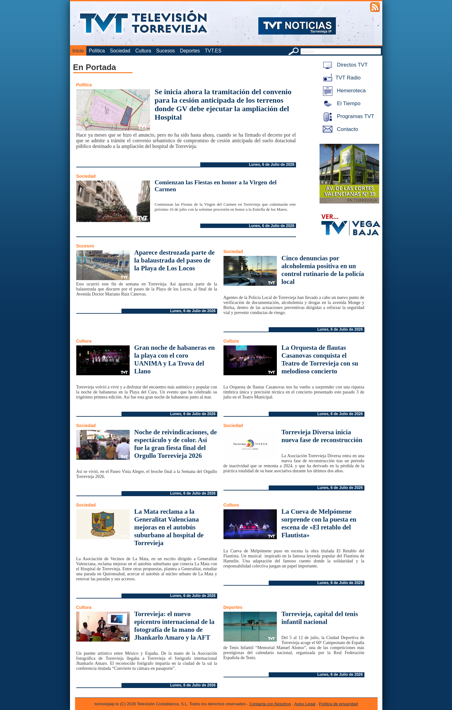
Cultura (143, 50)
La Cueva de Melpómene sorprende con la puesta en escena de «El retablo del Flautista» (319, 523)
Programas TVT (347, 116)
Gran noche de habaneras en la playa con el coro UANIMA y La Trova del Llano (174, 359)
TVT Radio (340, 78)
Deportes (190, 50)
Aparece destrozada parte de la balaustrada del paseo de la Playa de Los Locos (174, 260)
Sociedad (120, 50)
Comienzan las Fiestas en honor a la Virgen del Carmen (216, 185)
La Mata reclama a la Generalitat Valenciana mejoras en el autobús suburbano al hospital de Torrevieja (169, 527)
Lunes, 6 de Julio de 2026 (271, 164)
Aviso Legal (304, 704)
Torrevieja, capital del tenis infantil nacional (320, 618)
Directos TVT (344, 65)
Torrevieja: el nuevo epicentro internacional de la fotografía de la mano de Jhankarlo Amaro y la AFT (174, 625)
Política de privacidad (338, 704)
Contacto (339, 129)
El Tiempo (340, 103)
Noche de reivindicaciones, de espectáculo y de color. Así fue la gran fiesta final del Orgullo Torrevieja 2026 (175, 443)
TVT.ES (213, 50)
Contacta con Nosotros (270, 704)
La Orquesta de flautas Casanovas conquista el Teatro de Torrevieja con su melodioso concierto (320, 359)
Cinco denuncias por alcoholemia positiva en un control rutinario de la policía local (323, 269)
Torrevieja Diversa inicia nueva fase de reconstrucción (322, 436)
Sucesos (165, 50)
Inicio (78, 50)
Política (97, 50)
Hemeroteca (343, 91)
